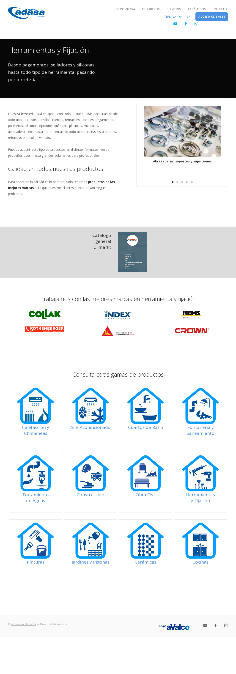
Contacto (219, 9)
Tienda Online (177, 16)
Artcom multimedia (23, 624)
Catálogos (197, 9)
